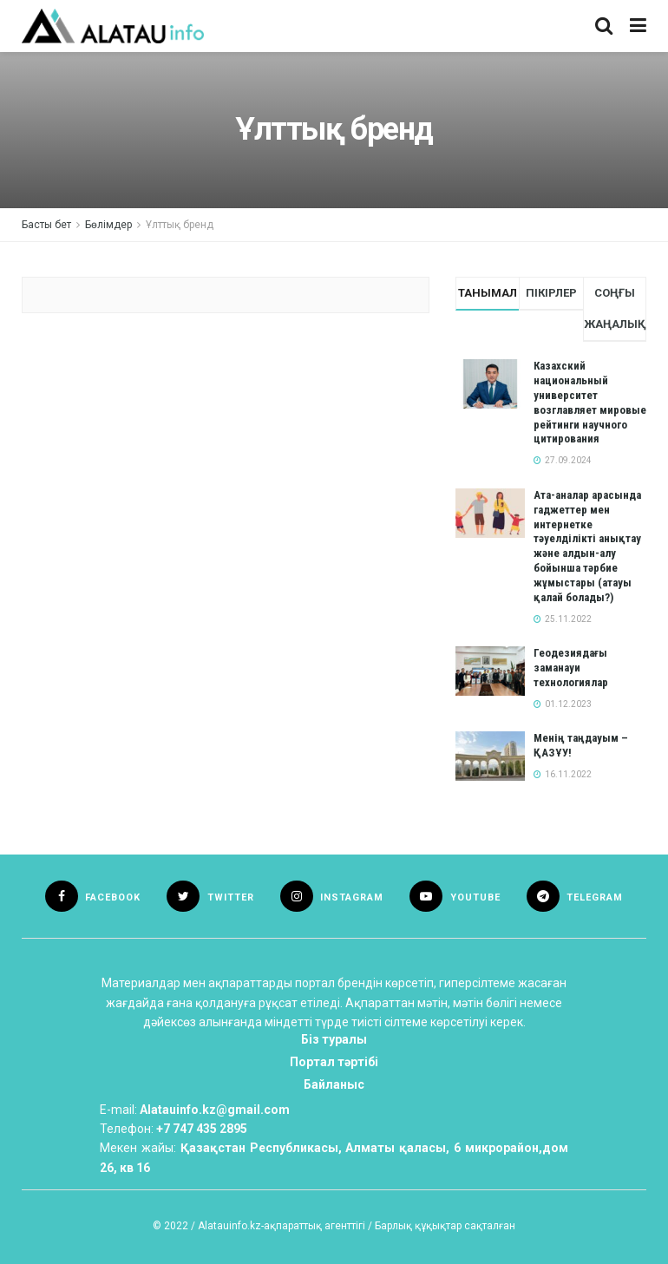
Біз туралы (334, 1039)
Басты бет (46, 225)
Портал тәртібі (334, 1062)
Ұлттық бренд (179, 225)
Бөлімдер (108, 225)
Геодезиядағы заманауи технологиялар (571, 667)
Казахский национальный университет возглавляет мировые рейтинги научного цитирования (590, 402)
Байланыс (334, 1084)
